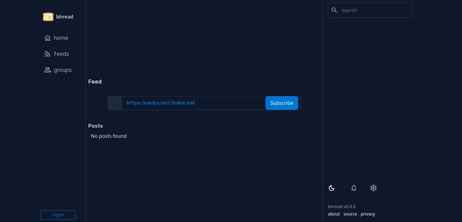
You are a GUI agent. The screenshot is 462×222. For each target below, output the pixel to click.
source (350, 214)
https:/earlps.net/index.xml (161, 103)
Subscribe (281, 103)
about (334, 214)
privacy (368, 214)
